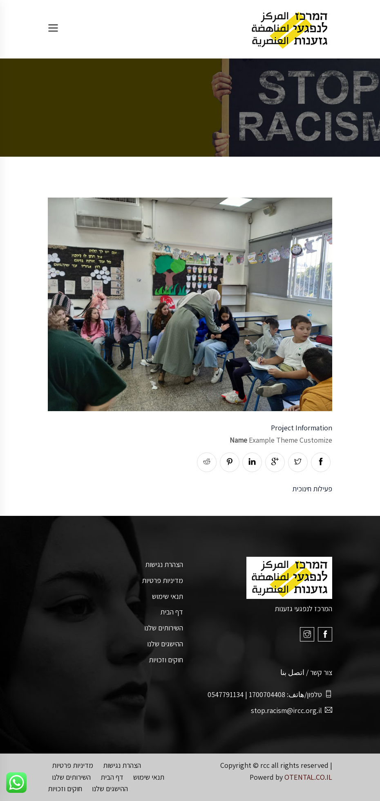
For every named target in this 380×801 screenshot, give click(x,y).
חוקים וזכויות (166, 659)
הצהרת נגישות (164, 564)
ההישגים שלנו (165, 643)
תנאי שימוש (167, 596)
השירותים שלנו (163, 627)
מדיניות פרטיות (162, 580)
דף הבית (171, 611)
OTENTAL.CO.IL (308, 777)
